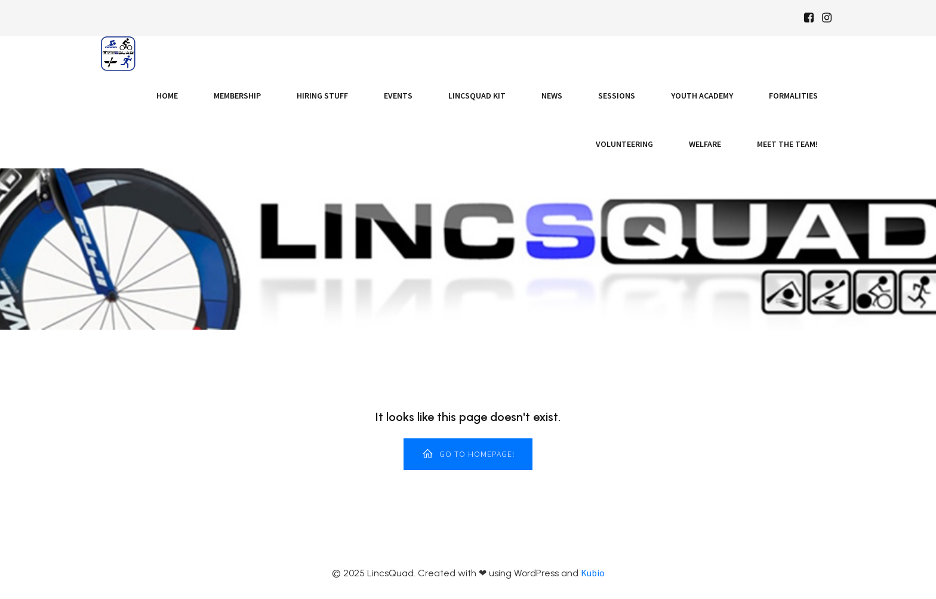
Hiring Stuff (322, 95)
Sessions (616, 95)
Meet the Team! (787, 144)
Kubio (593, 573)
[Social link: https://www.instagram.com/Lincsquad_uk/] (827, 18)
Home (167, 95)
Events (398, 95)
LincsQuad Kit (477, 95)
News (551, 95)
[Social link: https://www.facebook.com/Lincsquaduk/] (809, 18)
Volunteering (624, 144)
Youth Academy (702, 95)
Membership (237, 95)
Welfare (705, 144)
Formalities (793, 95)
